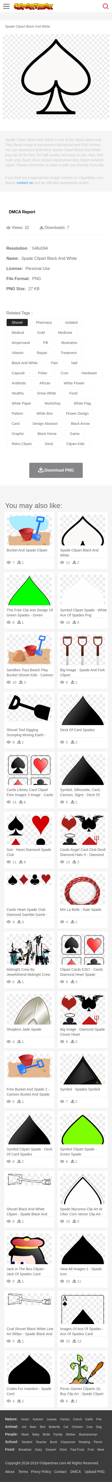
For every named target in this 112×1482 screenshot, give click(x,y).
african (45, 383)
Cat (66, 1427)
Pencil (98, 1442)
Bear (33, 1427)
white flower (74, 383)
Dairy (38, 1449)
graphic (18, 434)
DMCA (76, 1472)
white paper (21, 403)
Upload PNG (95, 1472)
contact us (25, 183)
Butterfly (54, 1427)
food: (10, 1449)
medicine (65, 333)
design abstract (45, 424)
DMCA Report (22, 212)
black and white (25, 363)
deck (49, 444)
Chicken (77, 1427)
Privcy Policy (41, 1472)
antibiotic (19, 383)
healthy (18, 393)
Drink (63, 1449)
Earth (89, 1419)
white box (44, 413)
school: (11, 1442)
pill (45, 343)
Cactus (64, 1419)
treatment (69, 353)
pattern (17, 413)
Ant (24, 1427)
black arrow (80, 424)
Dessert (51, 1449)
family (57, 1434)
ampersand (21, 343)
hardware (89, 373)
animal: (11, 1427)
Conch (77, 1419)
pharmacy (44, 322)
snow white (46, 393)
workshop (53, 403)
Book (53, 1442)
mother (70, 1434)
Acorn (25, 1419)
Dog (99, 1427)
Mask (25, 1434)
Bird (42, 1427)
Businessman (88, 1434)
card (15, 424)
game (75, 434)
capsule (18, 373)
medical (18, 333)
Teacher (41, 1442)
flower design (77, 413)
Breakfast (25, 1449)
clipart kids (75, 444)
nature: (11, 1419)
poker (42, 373)
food (73, 393)
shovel (17, 322)
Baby (35, 1434)
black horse (47, 434)
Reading (84, 1442)
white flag (82, 403)
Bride (46, 1434)
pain (54, 363)
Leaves (52, 1419)
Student (27, 1442)
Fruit (91, 1449)
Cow (89, 1427)
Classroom (68, 1442)
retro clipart (22, 444)
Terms (23, 1472)
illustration (69, 343)
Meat (100, 1449)
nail (74, 363)
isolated (71, 322)
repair (42, 353)
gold (41, 333)
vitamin (17, 353)
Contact (60, 1472)
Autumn (38, 1419)
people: (11, 1434)
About (10, 1472)
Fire (99, 1419)
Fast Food (77, 1449)
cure (64, 373)
